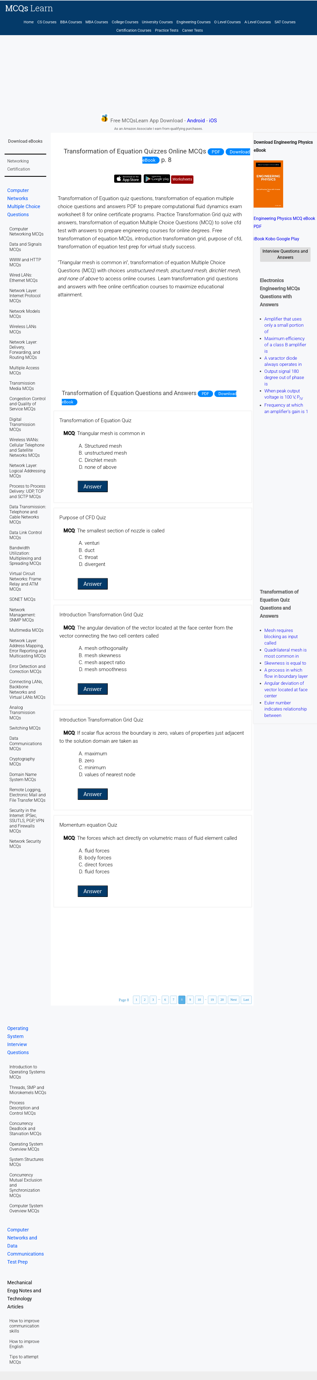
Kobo (270, 238)
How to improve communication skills (24, 1326)
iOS (213, 120)
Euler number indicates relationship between (285, 709)
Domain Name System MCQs (23, 777)
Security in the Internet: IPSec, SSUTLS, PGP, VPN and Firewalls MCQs (26, 821)
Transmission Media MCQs (22, 386)
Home (29, 22)
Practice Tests (166, 30)
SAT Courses (285, 22)
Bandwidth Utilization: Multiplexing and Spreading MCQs (25, 555)
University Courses (157, 22)
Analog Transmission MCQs (22, 712)
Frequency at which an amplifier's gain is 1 (286, 408)
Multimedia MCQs (26, 630)
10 (199, 1000)
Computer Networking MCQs (26, 231)
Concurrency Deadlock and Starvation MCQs (25, 1128)
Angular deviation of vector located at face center (286, 690)
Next (233, 1000)
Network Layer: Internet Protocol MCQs (25, 295)
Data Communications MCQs (25, 743)
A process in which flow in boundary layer (286, 673)
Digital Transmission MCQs (22, 424)
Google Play (287, 238)
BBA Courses (71, 22)
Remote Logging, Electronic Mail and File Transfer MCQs (27, 795)
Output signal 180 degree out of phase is (284, 378)
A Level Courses (257, 22)
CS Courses (46, 22)
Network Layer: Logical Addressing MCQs (27, 470)
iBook (259, 238)
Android (196, 120)
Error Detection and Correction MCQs (27, 669)
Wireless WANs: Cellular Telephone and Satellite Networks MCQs (26, 447)
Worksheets (182, 179)
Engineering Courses (193, 22)
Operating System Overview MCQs (26, 1147)
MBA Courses (96, 22)
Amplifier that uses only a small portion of (284, 325)
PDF (216, 151)
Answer (93, 486)
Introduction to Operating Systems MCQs (27, 1072)
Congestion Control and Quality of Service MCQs (27, 403)
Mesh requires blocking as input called (281, 637)
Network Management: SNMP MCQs (22, 615)
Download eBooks (25, 141)
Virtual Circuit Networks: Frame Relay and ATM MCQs (25, 581)
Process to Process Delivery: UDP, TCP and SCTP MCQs (27, 491)
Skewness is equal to (285, 663)
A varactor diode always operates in (283, 361)
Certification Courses (133, 30)
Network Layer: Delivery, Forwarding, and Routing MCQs (24, 350)
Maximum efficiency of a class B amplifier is (285, 345)
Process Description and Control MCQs (24, 1108)
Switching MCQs (25, 728)
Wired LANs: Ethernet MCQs (23, 278)
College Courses (125, 22)
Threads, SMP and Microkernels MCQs (27, 1090)
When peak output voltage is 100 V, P (283, 394)
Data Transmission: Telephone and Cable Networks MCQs (27, 514)
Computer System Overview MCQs (26, 1208)
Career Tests (192, 30)
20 (222, 1000)
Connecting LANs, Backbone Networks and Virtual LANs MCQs (27, 689)
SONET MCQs (22, 599)
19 (212, 1000)
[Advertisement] (158, 74)
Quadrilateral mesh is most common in (285, 653)
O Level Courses (227, 22)
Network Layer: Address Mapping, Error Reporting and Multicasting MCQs (27, 648)
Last (246, 1000)
